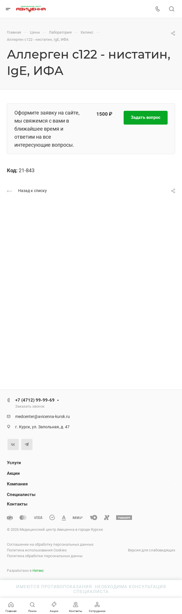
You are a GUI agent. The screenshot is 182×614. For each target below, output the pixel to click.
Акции (13, 473)
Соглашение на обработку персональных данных (50, 544)
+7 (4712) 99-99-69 (35, 400)
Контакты (17, 504)
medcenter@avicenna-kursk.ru (42, 416)
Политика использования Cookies (37, 550)
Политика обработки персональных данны (45, 556)
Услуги (14, 462)
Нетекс (38, 571)
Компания (17, 484)
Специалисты (21, 494)
